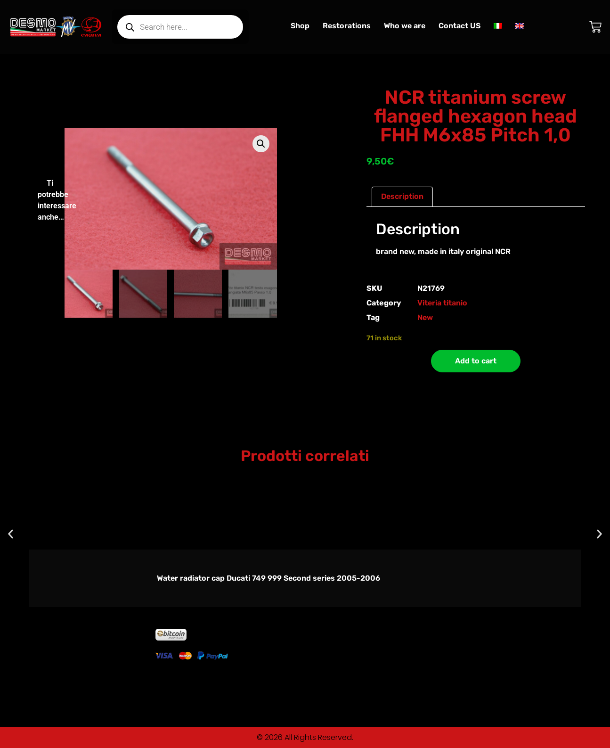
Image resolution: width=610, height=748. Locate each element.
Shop (300, 25)
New (425, 317)
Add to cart (475, 360)
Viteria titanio (442, 302)
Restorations (347, 25)
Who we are (404, 25)
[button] (260, 143)
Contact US (459, 25)
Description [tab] (402, 196)
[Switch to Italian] (498, 25)
